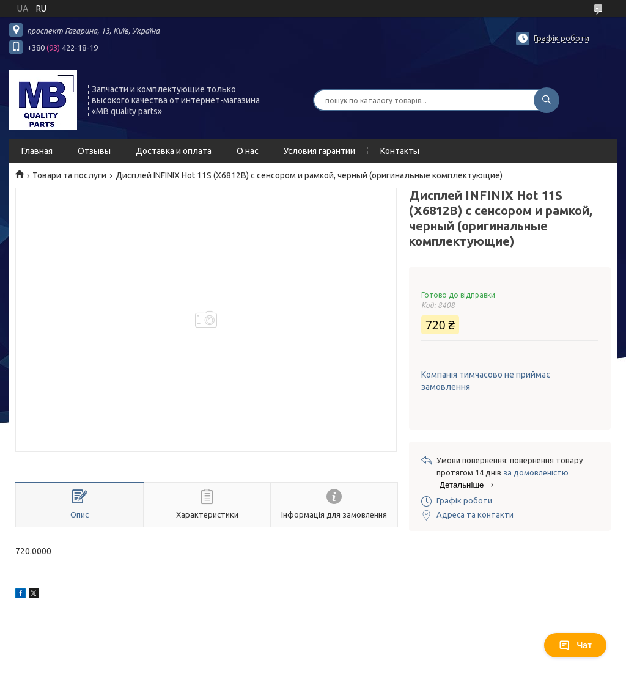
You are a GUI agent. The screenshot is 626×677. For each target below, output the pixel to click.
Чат (575, 645)
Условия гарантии (319, 151)
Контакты (399, 151)
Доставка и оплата (174, 151)
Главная (37, 151)
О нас (248, 151)
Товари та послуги (69, 175)
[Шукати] (546, 100)
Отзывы (94, 151)
